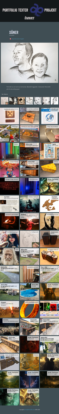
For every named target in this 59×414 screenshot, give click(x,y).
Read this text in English (18, 39)
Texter (23, 10)
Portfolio (10, 10)
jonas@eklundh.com (29, 409)
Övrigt (29, 18)
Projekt (50, 10)
